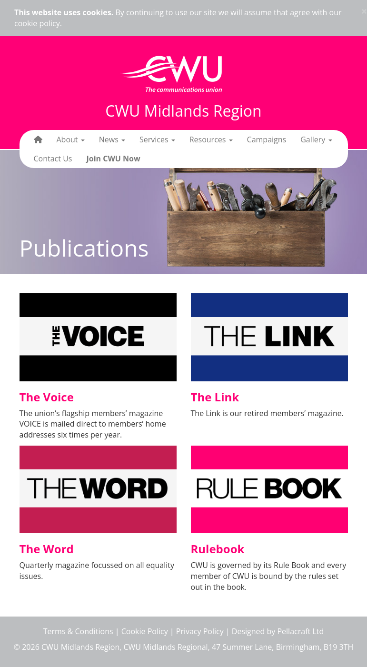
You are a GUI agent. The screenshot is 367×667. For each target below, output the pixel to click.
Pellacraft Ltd (300, 631)
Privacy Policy (200, 631)
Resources (211, 139)
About (71, 139)
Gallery (316, 139)
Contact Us (53, 158)
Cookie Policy (144, 631)
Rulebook (218, 549)
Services (157, 139)
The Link (215, 397)
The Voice (47, 397)
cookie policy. (38, 23)
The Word (47, 549)
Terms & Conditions (78, 631)
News (112, 139)
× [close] (364, 11)
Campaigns (267, 139)
